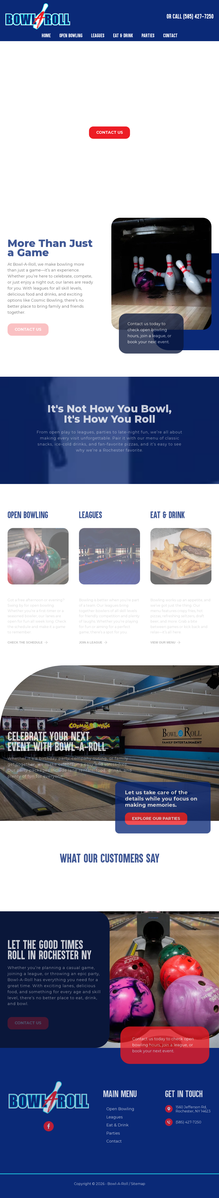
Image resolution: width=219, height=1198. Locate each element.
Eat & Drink (123, 35)
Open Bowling (70, 35)
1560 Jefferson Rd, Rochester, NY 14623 (193, 1112)
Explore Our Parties (156, 821)
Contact (170, 35)
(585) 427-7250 (198, 16)
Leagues (97, 35)
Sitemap (138, 1187)
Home (46, 35)
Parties (148, 35)
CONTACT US (109, 132)
